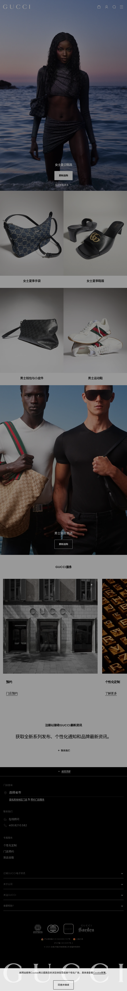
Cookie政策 (99, 972)
